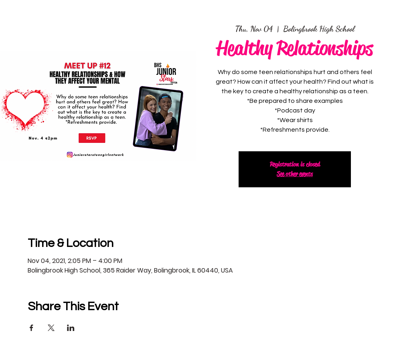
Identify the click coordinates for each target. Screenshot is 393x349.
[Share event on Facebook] (31, 328)
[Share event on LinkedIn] (71, 328)
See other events (295, 174)
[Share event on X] (51, 328)
